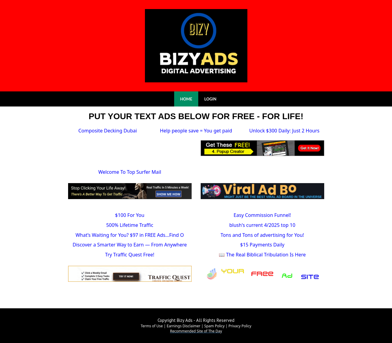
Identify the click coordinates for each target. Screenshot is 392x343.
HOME (186, 99)
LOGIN (210, 99)
